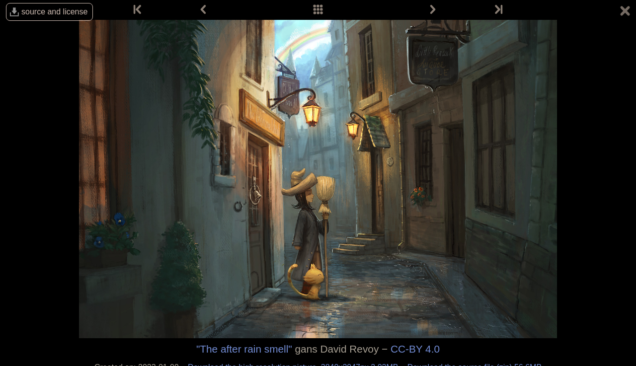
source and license (54, 11)
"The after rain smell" (244, 349)
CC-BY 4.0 (415, 349)
